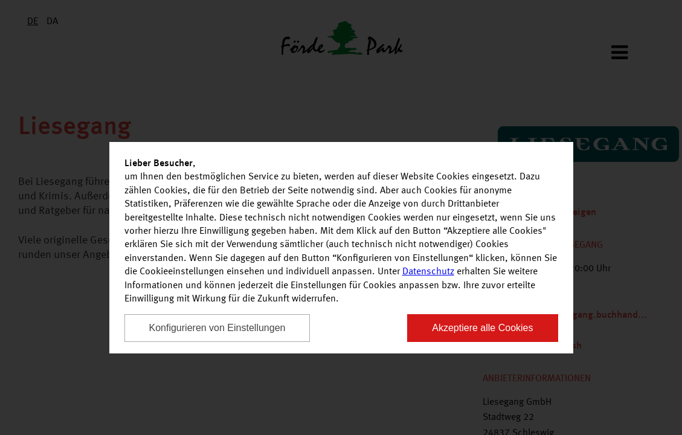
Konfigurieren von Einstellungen (217, 328)
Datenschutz (428, 272)
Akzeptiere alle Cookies (482, 328)
